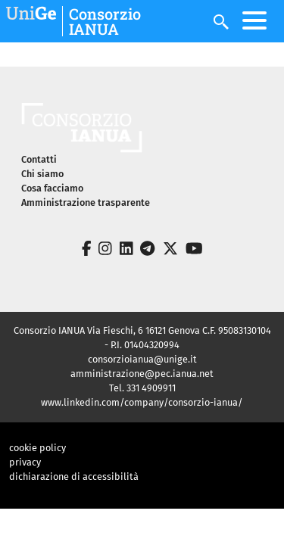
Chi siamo (42, 173)
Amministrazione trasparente (85, 202)
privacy (25, 462)
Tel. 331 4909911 (142, 388)
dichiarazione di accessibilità (74, 476)
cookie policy (37, 447)
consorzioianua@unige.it (142, 359)
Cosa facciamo (52, 188)
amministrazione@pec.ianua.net (142, 373)
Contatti (39, 159)
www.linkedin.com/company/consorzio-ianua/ (142, 402)
